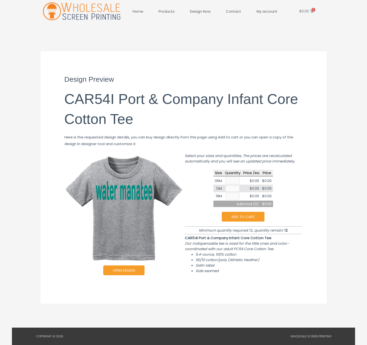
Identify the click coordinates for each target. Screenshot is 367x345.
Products (167, 11)
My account (267, 11)
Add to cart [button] (243, 217)
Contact (233, 11)
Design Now (200, 11)
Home (138, 11)
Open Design (124, 270)
